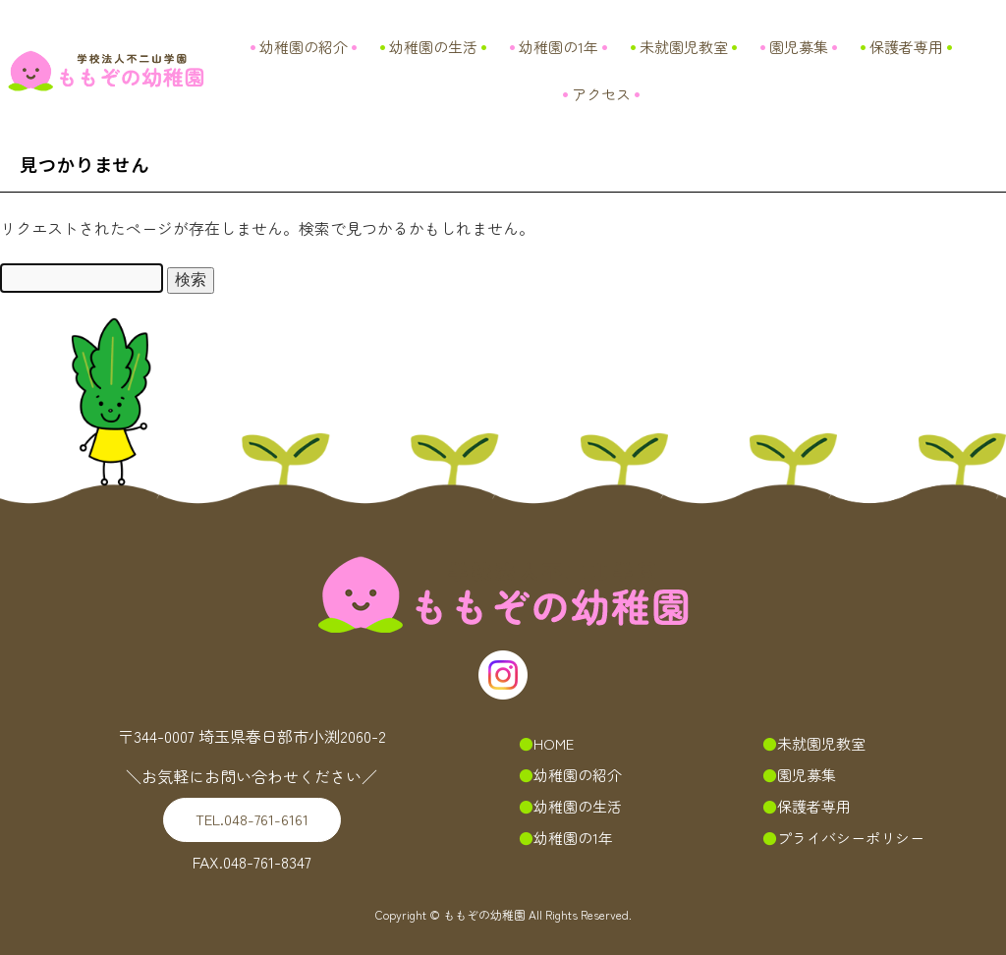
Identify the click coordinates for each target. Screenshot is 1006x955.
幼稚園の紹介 (303, 46)
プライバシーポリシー (850, 837)
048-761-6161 (252, 819)
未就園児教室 (684, 46)
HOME (553, 743)
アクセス (601, 94)
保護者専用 (906, 46)
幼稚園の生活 (433, 46)
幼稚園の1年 (558, 46)
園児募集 (798, 46)
